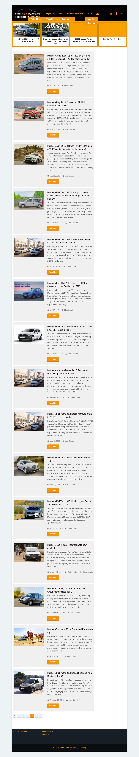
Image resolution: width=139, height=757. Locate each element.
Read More (53, 91)
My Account (47, 734)
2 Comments (88, 572)
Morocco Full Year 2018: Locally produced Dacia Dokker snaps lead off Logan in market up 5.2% (69, 195)
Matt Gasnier (69, 86)
